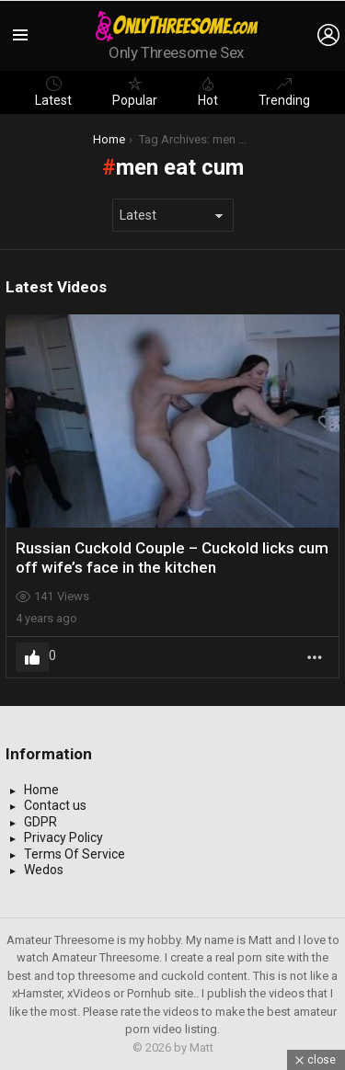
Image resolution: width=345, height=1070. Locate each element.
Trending (284, 92)
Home (41, 789)
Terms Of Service (74, 854)
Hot (208, 92)
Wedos (43, 869)
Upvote (32, 657)
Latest (53, 92)
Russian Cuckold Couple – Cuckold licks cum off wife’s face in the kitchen (172, 557)
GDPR (40, 821)
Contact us (55, 805)
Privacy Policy (63, 837)
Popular (134, 92)
